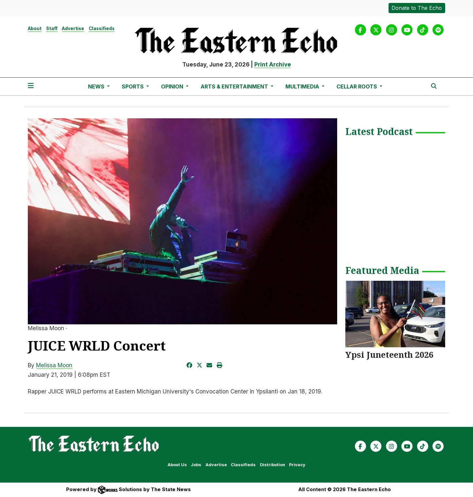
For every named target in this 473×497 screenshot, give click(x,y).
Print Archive (272, 64)
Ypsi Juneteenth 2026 (389, 354)
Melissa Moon (54, 365)
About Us (177, 464)
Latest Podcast (379, 132)
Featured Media (382, 271)
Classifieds (102, 28)
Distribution (272, 464)
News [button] (97, 86)
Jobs (196, 464)
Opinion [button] (173, 86)
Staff (52, 28)
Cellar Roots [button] (357, 86)
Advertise (73, 28)
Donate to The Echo (416, 8)
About (35, 28)
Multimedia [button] (302, 86)
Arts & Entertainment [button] (235, 86)
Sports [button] (133, 86)
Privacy (297, 464)
